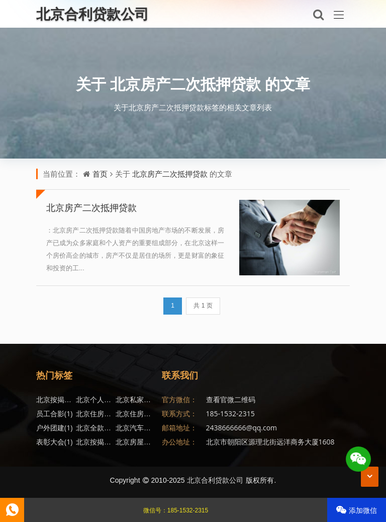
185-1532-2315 (230, 413)
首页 (100, 174)
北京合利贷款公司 (215, 480)
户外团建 (54, 427)
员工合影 (54, 413)
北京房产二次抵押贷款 (185, 83)
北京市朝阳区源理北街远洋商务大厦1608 (270, 441)
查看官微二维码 (230, 399)
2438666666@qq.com (241, 427)
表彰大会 (54, 441)
